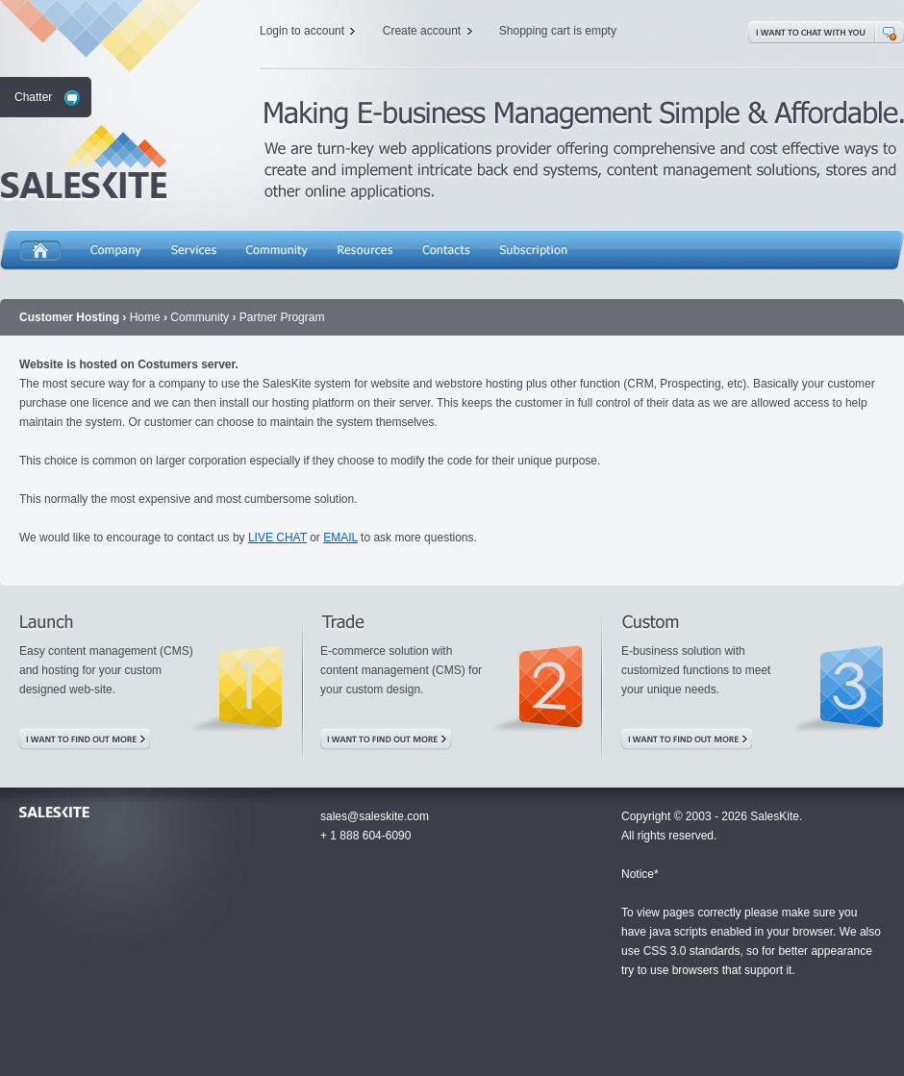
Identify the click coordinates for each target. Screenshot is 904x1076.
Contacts (446, 254)
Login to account (302, 31)
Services (193, 254)
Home (40, 254)
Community (276, 254)
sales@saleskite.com (374, 816)
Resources (365, 254)
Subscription (533, 254)
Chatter (33, 97)
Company (115, 254)
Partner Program (282, 317)
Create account (422, 31)
